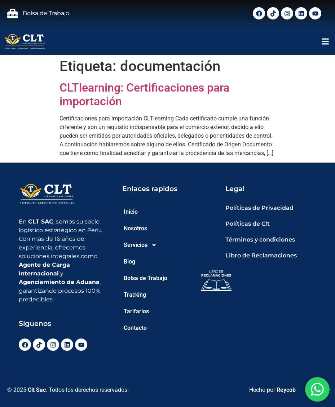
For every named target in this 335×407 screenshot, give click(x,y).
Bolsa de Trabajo (145, 278)
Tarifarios (136, 311)
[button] (325, 42)
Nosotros (135, 228)
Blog (129, 261)
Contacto (135, 327)
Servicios (140, 245)
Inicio (131, 211)
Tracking (135, 294)
